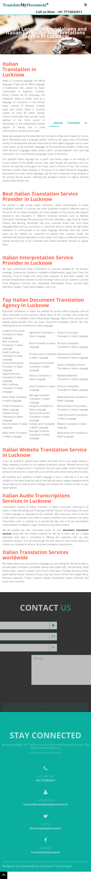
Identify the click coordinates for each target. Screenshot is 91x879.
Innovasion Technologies (56, 866)
